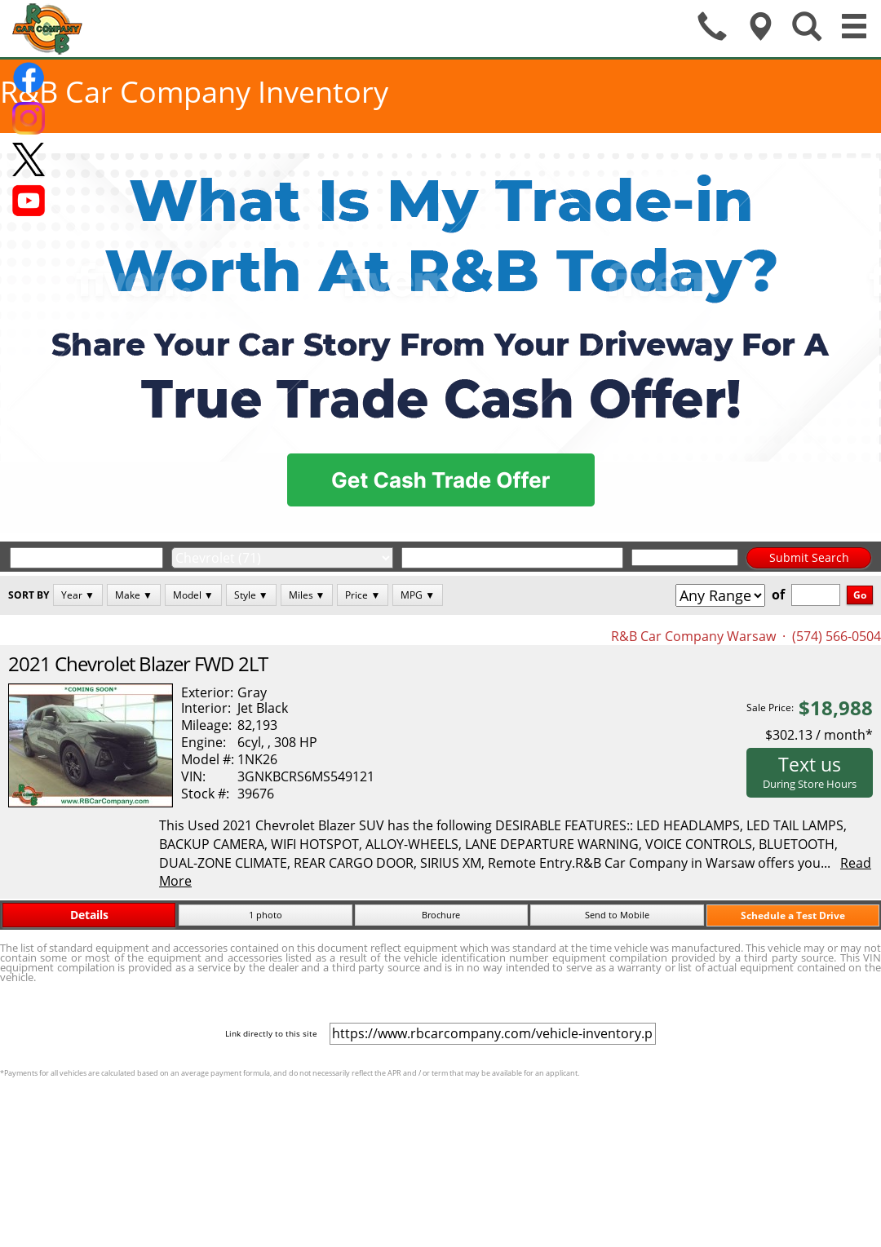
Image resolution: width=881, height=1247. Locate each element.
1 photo (265, 915)
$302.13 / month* (819, 735)
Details (89, 914)
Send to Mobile (617, 915)
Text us (810, 771)
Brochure (441, 915)
